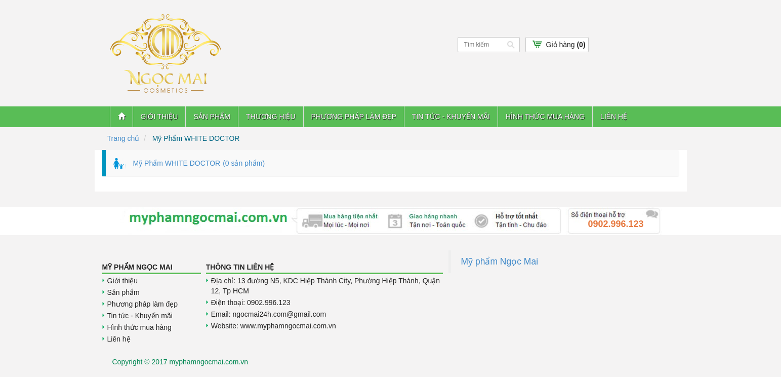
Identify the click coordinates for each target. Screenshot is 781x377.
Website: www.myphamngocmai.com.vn (273, 326)
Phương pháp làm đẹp (353, 116)
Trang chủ (123, 138)
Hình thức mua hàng (545, 116)
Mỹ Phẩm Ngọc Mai (137, 267)
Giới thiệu (159, 116)
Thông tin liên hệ (240, 267)
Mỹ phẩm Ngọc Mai (500, 261)
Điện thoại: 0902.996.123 (251, 302)
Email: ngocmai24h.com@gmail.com (268, 314)
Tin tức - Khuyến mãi (451, 116)
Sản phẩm (211, 116)
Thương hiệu (271, 116)
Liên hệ (613, 116)
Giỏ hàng (566, 45)
